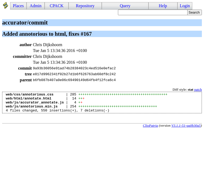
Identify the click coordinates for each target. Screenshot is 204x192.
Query (125, 5)
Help (163, 5)
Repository (85, 5)
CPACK (56, 5)
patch (198, 89)
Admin (35, 5)
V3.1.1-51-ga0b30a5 (186, 129)
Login (185, 5)
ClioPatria (150, 129)
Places (18, 5)
